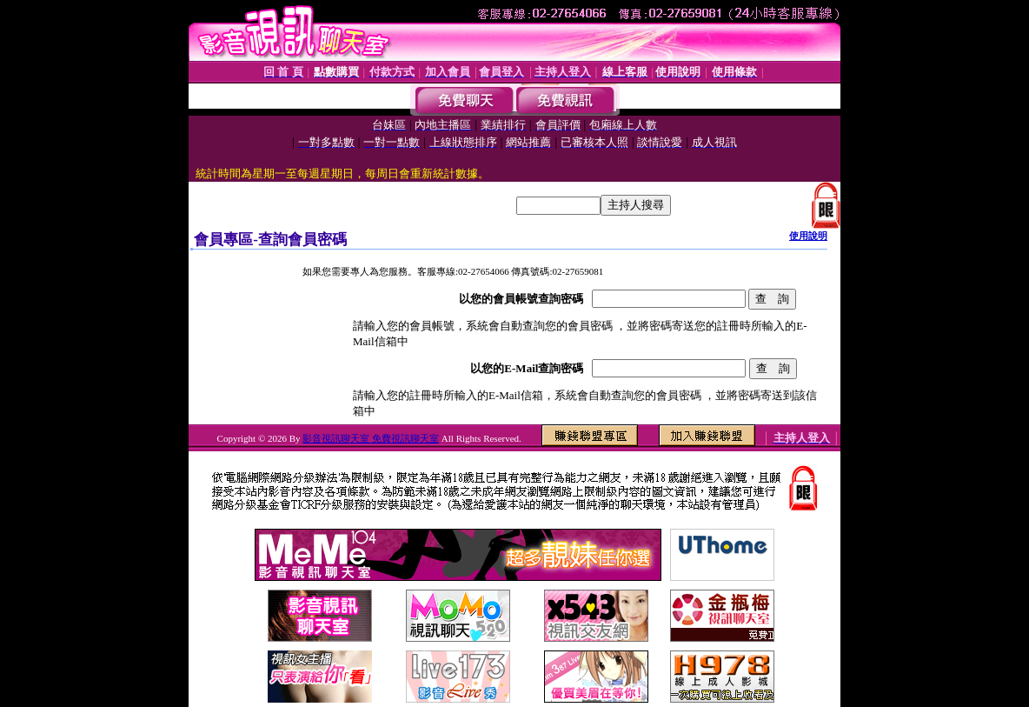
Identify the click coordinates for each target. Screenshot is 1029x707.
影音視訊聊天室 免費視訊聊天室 (370, 438)
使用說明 (808, 235)
